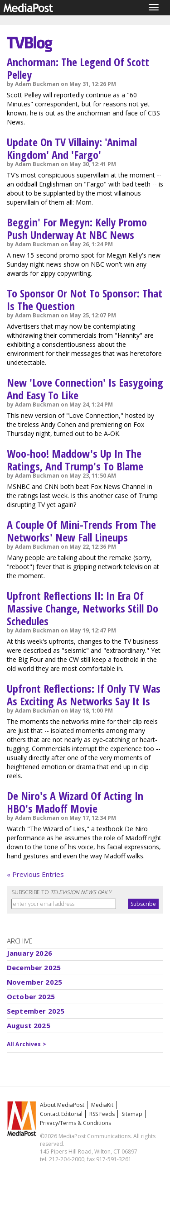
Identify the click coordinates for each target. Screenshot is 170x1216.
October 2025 (31, 996)
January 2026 (29, 952)
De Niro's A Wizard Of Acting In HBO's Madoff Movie (75, 802)
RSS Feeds (102, 1114)
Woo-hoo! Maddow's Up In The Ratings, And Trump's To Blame (75, 460)
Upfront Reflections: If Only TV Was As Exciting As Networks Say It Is (83, 695)
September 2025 (35, 1010)
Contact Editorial (61, 1114)
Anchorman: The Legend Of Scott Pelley (78, 68)
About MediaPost (62, 1105)
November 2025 (34, 981)
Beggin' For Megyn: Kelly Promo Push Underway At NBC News (77, 228)
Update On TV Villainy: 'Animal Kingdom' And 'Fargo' (72, 148)
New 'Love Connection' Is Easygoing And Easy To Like (85, 388)
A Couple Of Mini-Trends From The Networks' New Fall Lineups (81, 531)
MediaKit (102, 1105)
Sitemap (131, 1114)
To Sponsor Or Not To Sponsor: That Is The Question (84, 299)
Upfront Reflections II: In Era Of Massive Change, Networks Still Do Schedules (82, 608)
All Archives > (26, 1044)
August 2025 (28, 1025)
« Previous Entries (35, 874)
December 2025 (34, 967)
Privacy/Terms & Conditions (75, 1123)
